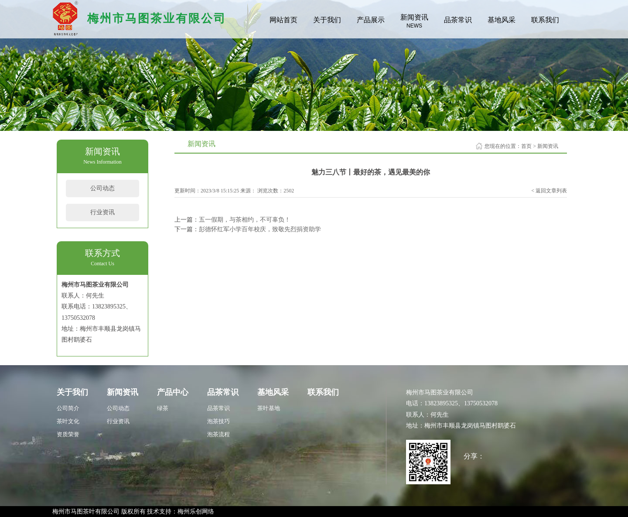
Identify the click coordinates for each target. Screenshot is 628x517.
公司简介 (68, 408)
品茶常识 (458, 20)
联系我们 (545, 20)
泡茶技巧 (218, 421)
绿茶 (162, 408)
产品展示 (371, 20)
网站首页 (283, 20)
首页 (526, 146)
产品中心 (172, 392)
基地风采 (501, 20)
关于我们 (327, 20)
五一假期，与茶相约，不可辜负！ (244, 219)
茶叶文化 (68, 421)
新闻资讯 (414, 21)
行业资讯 (102, 212)
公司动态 (102, 188)
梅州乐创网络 (195, 511)
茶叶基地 (268, 408)
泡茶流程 (218, 434)
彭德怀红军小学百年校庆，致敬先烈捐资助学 (260, 229)
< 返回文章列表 (549, 191)
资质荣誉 (68, 434)
